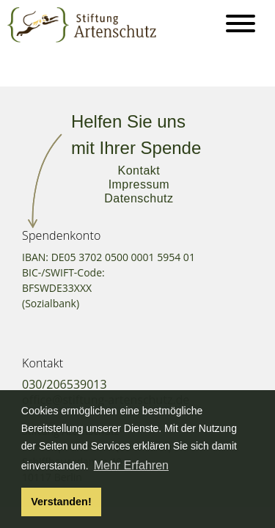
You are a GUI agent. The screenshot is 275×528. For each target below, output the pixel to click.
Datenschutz (138, 198)
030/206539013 (64, 384)
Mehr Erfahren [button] (131, 465)
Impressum (139, 184)
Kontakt (139, 170)
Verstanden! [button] (61, 501)
